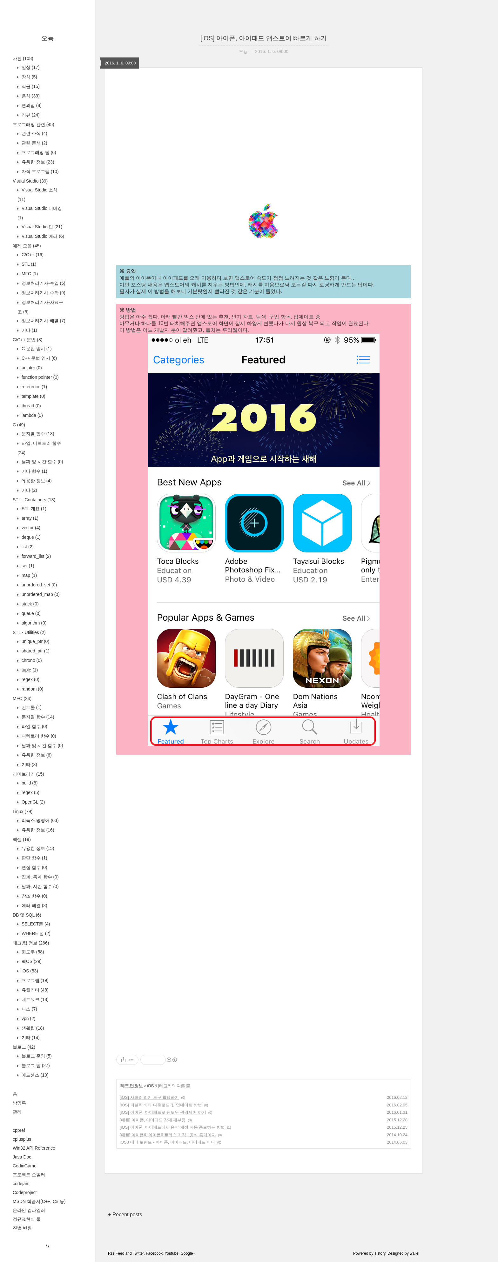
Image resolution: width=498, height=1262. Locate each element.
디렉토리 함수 (38, 735)
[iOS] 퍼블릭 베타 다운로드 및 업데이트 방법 (161, 1105)
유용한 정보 (37, 161)
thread (30, 405)
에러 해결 (33, 905)
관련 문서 (33, 142)
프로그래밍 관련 (33, 124)
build (28, 782)
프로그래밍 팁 (38, 152)
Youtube (171, 1253)
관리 (17, 1111)
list (27, 546)
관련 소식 (33, 133)
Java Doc (22, 1156)
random (31, 688)
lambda (31, 415)
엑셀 (22, 839)
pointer (31, 367)
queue (30, 613)
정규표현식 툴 (27, 1219)
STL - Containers (34, 499)
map (28, 575)
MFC (29, 273)
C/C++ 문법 (27, 339)
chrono (31, 660)
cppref (19, 1130)
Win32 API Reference (34, 1148)
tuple (29, 669)
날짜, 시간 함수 (39, 886)
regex (29, 679)
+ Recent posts (125, 1214)
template (32, 396)
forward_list (35, 556)
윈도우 (32, 951)
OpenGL (32, 802)
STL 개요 (33, 508)
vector (30, 527)
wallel (414, 1253)
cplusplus (22, 1139)
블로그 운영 (36, 1055)
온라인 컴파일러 (29, 1210)
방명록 (19, 1102)
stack (29, 603)
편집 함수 (33, 867)
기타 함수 (33, 471)
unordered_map (40, 594)
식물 (30, 86)
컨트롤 (31, 707)
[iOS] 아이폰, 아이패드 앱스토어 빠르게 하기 (263, 38)
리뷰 (30, 114)
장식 (28, 76)
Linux (22, 811)
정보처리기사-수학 (42, 292)
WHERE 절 (35, 933)
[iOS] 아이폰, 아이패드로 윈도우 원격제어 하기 (163, 1112)
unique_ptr (34, 641)
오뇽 (47, 38)
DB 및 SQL (27, 915)
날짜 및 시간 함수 (41, 461)
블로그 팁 (35, 1065)
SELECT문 (35, 923)
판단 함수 (33, 857)
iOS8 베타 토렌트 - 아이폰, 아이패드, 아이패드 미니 (167, 1142)
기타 (28, 330)
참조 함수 (33, 895)
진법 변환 (22, 1228)
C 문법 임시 (36, 348)
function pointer (39, 377)
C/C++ (32, 254)
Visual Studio (30, 181)
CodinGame (25, 1165)
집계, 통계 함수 (39, 876)
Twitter (138, 1253)
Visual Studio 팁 (41, 226)
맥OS (31, 961)
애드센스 (34, 1075)
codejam (21, 1183)
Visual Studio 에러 (42, 236)
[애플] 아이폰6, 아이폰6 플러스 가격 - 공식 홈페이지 (168, 1134)
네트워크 (34, 999)
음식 (30, 95)
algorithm (33, 622)
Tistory (380, 1253)
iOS (29, 970)
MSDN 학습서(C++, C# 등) (39, 1201)
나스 (28, 1009)
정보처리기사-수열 (42, 283)
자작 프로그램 (39, 171)
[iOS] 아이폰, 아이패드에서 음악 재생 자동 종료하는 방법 (172, 1127)
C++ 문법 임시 (38, 358)
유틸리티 (34, 989)
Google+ (188, 1253)
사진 (23, 58)
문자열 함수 (37, 433)
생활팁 (32, 1028)
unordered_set (38, 584)
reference (33, 386)
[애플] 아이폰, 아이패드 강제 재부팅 (152, 1120)
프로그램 (34, 980)
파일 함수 (33, 726)
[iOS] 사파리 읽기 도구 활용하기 (149, 1097)
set (27, 565)
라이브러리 (28, 774)
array (29, 518)
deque (30, 537)
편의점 (31, 105)
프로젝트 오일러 (29, 1174)
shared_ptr (35, 650)
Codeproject (25, 1192)
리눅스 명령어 (39, 820)
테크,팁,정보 (31, 942)
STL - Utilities (29, 632)
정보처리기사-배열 (42, 320)
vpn (27, 1018)
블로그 (24, 1047)
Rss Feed (116, 1253)
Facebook (154, 1253)
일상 (30, 67)
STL (28, 264)
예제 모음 (27, 245)
